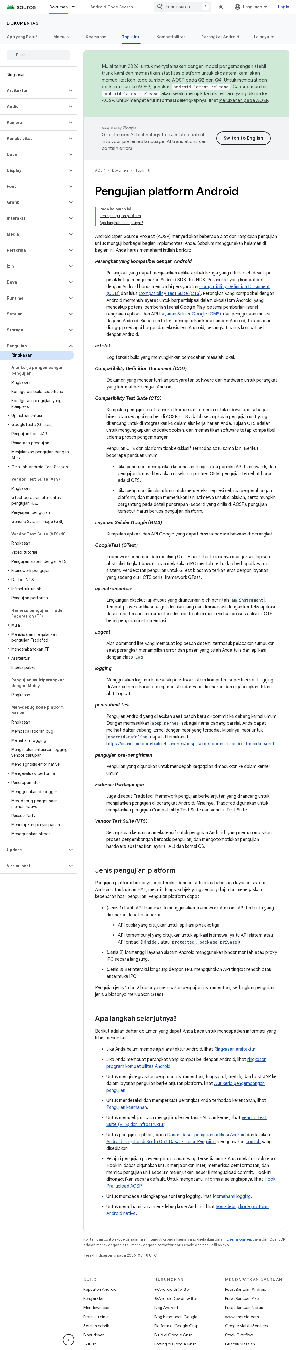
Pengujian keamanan (126, 1107)
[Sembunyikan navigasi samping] (68, 1339)
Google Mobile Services (246, 1325)
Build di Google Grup (173, 1334)
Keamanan (96, 36)
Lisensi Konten (239, 1239)
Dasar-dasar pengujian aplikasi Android (206, 1135)
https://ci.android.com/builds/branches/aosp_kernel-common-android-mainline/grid (190, 744)
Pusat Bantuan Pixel (242, 1298)
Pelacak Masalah (240, 1344)
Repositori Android (100, 1289)
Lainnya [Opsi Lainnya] (261, 36)
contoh (253, 1142)
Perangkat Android (220, 36)
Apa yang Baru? (22, 36)
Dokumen (120, 170)
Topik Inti (142, 170)
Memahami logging (232, 1196)
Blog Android (166, 1307)
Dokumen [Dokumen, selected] (58, 6)
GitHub (89, 1344)
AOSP (100, 170)
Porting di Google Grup (175, 1344)
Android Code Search (111, 6)
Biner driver (93, 1334)
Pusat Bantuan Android (245, 1289)
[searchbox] (38, 55)
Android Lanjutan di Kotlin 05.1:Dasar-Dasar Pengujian (161, 1142)
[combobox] (182, 7)
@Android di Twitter (172, 1289)
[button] (33, 90)
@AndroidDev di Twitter (175, 1298)
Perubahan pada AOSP (243, 100)
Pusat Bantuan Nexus (244, 1307)
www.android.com (242, 1316)
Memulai (62, 36)
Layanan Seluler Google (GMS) (190, 314)
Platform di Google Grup (176, 1325)
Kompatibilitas (171, 36)
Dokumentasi (23, 23)
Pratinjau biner (96, 1316)
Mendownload (96, 1307)
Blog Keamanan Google (175, 1316)
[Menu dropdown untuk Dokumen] (75, 7)
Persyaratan (94, 1298)
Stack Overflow (239, 1334)
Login (283, 6)
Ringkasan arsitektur (234, 1049)
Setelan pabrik (96, 1325)
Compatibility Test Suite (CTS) (170, 293)
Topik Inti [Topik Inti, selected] (131, 36)
